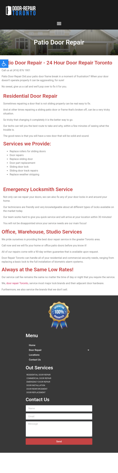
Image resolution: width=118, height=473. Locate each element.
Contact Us (35, 359)
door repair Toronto (17, 283)
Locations (34, 354)
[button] (4, 63)
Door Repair (59, 350)
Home (32, 345)
